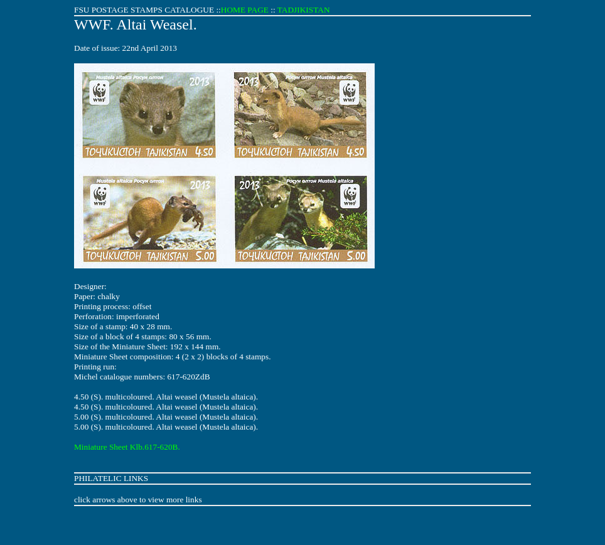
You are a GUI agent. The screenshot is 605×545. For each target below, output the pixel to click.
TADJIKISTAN (303, 9)
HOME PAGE (245, 9)
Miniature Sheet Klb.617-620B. (127, 447)
